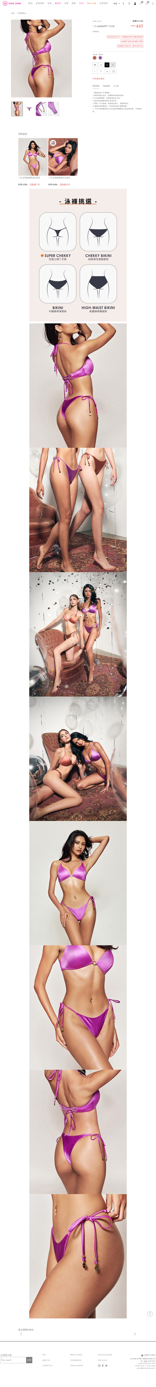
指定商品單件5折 (113, 37)
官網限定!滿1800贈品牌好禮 (132, 37)
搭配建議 (22, 134)
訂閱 (29, 1360)
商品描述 (96, 86)
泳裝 (12, 13)
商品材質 (106, 86)
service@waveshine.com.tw (146, 1368)
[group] (33, 162)
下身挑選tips (21, 13)
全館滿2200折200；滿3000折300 (130, 46)
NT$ (115, 4)
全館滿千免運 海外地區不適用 (131, 41)
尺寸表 (116, 86)
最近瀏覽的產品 (26, 1330)
